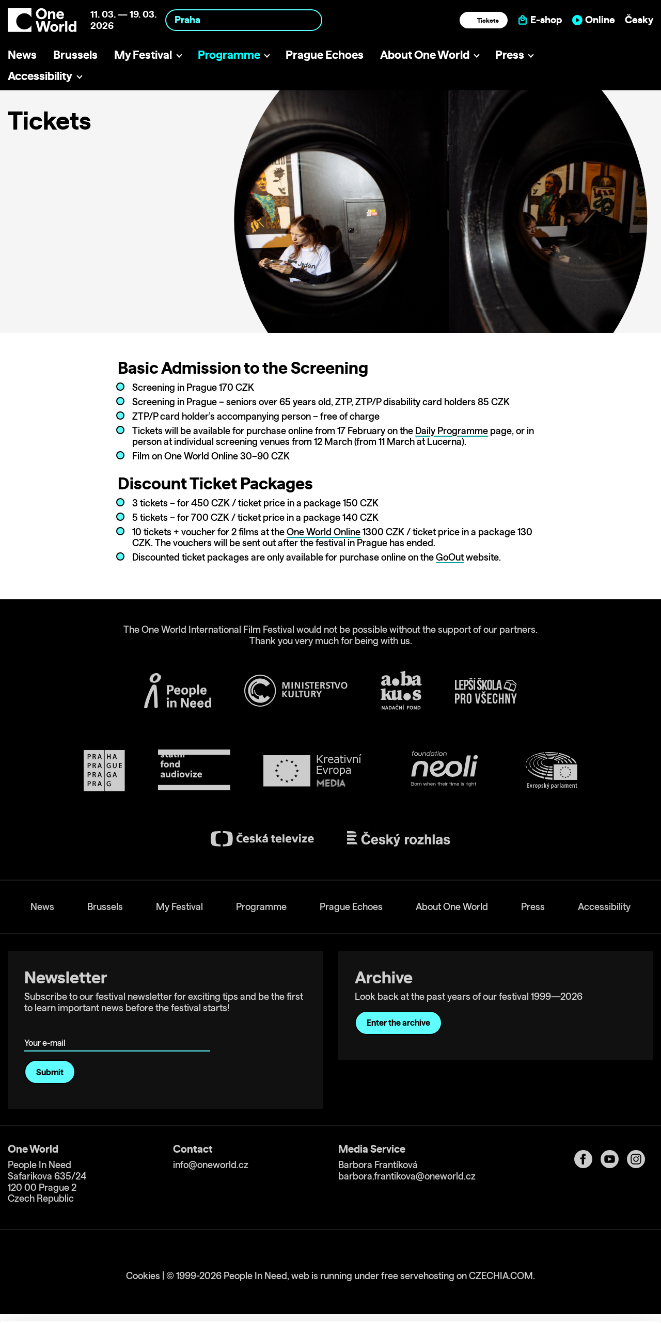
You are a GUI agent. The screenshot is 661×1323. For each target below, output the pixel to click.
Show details (159, 1309)
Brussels (75, 54)
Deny (575, 1277)
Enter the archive (398, 1022)
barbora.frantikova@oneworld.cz (407, 1176)
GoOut (450, 557)
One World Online (323, 532)
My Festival (143, 54)
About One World (424, 54)
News (22, 54)
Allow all (575, 1235)
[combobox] (243, 19)
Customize (575, 1256)
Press (509, 54)
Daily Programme (451, 430)
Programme (229, 54)
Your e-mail (46, 1028)
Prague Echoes (325, 54)
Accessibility (40, 75)
